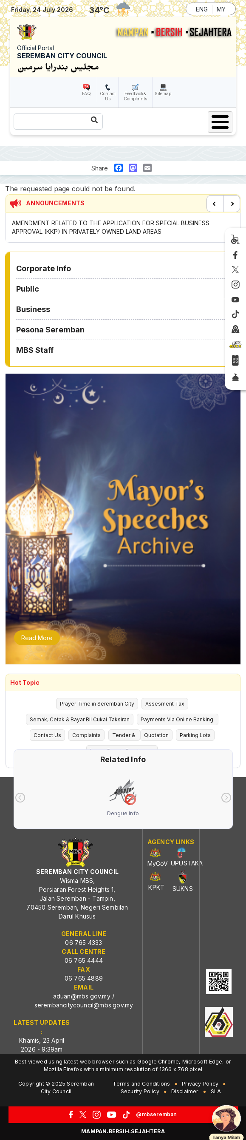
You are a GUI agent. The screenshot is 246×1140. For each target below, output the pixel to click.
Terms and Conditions (141, 1083)
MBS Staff (35, 350)
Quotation (156, 735)
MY (221, 9)
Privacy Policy (200, 1083)
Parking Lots (195, 735)
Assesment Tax (164, 703)
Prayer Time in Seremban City (97, 703)
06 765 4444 (84, 960)
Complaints (86, 735)
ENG (202, 9)
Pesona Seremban (50, 329)
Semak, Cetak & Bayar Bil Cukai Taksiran (80, 719)
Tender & (124, 735)
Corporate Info (43, 268)
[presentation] (20, 798)
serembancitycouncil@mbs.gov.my (83, 1005)
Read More (37, 637)
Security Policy (140, 1091)
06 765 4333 (83, 942)
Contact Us (108, 96)
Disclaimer (185, 1091)
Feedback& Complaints (135, 96)
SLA (216, 1091)
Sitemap (163, 93)
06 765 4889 (84, 978)
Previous (214, 203)
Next (231, 203)
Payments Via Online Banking (178, 719)
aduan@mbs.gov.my (81, 996)
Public (27, 288)
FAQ (86, 93)
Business (33, 309)
